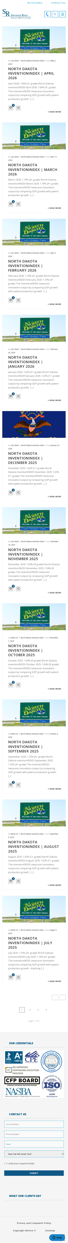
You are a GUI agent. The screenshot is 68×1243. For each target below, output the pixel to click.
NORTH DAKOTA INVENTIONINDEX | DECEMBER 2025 (25, 458)
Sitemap (50, 1230)
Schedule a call (58, 3)
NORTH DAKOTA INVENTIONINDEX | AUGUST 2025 (33, 846)
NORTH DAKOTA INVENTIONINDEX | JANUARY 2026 (25, 362)
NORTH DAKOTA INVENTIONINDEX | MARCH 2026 (32, 169)
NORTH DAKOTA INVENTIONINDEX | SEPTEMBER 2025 (25, 746)
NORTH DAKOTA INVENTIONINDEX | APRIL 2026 (31, 73)
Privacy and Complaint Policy (34, 1223)
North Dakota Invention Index (32, 60)
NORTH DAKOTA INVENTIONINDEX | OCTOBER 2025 (25, 650)
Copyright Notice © (24, 1230)
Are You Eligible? (35, 3)
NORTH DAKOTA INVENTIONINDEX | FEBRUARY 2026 (25, 266)
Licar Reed (15, 60)
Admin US (14, 637)
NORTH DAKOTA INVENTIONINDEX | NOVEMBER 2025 (25, 554)
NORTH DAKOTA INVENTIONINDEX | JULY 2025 (30, 943)
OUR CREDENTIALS (21, 1043)
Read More (54, 112)
